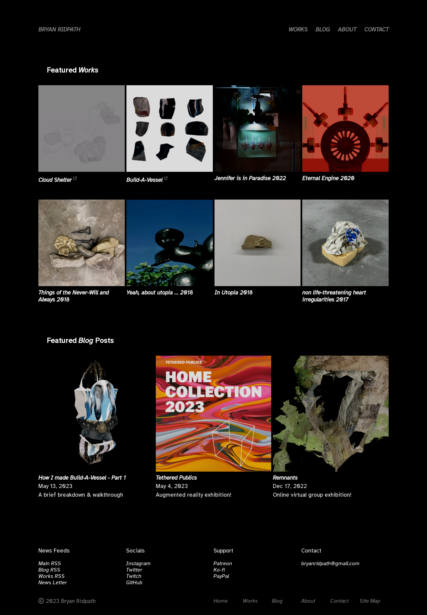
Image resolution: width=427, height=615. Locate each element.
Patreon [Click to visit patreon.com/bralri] (223, 564)
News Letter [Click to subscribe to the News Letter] (52, 583)
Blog (85, 341)
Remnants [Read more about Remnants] (285, 478)
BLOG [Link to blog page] (323, 30)
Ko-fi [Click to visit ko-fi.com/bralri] (219, 570)
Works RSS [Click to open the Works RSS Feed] (51, 576)
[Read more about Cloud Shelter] (81, 128)
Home (221, 601)
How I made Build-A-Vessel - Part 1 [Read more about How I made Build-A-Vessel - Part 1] (82, 478)
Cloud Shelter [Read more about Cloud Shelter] (55, 180)
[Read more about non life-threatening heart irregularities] (345, 243)
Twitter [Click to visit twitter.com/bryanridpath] (134, 570)
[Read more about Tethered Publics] (214, 414)
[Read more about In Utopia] (258, 243)
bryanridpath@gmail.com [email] (330, 564)
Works (88, 71)
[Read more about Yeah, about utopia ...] (169, 243)
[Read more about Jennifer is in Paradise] (258, 128)
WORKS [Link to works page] (298, 30)
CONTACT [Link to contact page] (376, 30)
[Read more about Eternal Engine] (345, 128)
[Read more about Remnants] (331, 414)
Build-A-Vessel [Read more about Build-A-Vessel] (145, 180)
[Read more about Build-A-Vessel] (169, 128)
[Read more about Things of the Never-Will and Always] (81, 243)
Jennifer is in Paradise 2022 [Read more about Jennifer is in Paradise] (250, 178)
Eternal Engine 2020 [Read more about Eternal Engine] (328, 178)
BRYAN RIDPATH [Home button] (59, 30)
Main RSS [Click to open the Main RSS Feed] (49, 564)
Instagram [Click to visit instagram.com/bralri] (138, 564)
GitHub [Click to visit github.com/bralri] (134, 583)
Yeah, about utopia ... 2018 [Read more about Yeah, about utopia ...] (159, 293)
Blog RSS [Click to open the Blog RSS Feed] (49, 570)
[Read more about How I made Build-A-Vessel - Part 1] (96, 414)
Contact (339, 601)
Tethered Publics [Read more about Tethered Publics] (176, 478)
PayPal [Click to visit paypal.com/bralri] (221, 576)
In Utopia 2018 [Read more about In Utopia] (234, 293)
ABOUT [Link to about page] (347, 30)
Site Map (370, 601)
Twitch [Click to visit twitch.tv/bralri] (133, 576)
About (308, 601)
